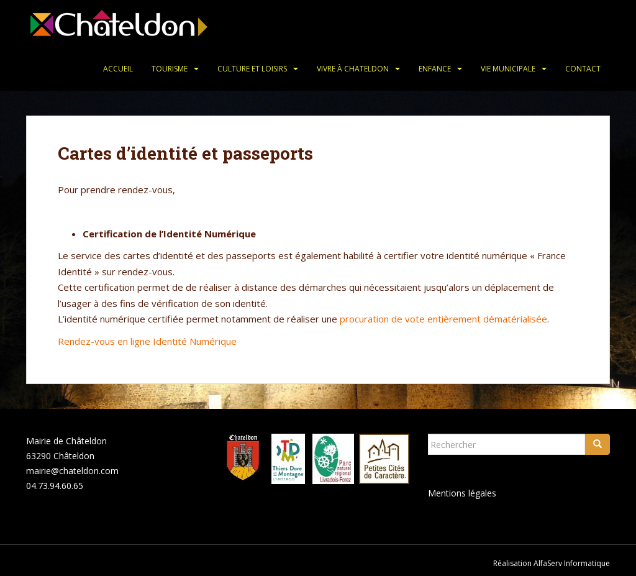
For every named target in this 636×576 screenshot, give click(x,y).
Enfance (435, 68)
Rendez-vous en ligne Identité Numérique (147, 341)
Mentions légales (462, 493)
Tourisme (170, 68)
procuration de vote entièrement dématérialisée (443, 319)
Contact (583, 68)
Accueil (118, 68)
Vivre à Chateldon (353, 68)
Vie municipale (508, 68)
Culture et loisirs (252, 68)
